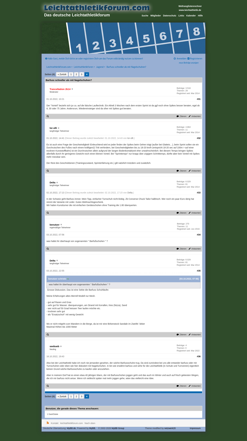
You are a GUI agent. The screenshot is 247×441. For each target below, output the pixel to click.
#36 (199, 356)
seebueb (54, 346)
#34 (199, 234)
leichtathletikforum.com (71, 423)
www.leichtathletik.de (190, 10)
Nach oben (90, 423)
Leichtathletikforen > (84, 66)
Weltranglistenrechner (190, 6)
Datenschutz (169, 15)
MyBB (92, 428)
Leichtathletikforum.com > (59, 66)
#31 (199, 99)
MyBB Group (118, 428)
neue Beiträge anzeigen (188, 62)
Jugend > (101, 66)
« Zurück (62, 74)
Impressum (195, 428)
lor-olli (53, 128)
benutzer (55, 224)
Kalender (191, 15)
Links (181, 15)
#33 (199, 192)
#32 (199, 138)
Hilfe (200, 15)
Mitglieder (155, 15)
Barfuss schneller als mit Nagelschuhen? (126, 66)
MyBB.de (71, 428)
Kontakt (54, 423)
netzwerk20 (170, 428)
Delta (52, 182)
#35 (199, 270)
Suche (145, 15)
